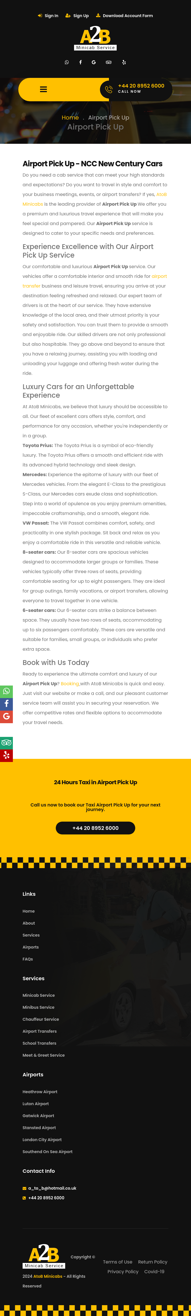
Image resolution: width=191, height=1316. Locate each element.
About (29, 923)
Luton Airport (36, 1104)
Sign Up (77, 16)
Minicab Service (39, 995)
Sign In (48, 16)
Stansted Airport (39, 1128)
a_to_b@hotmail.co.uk (52, 1188)
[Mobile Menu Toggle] (43, 89)
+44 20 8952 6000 (95, 828)
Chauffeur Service (41, 1019)
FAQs (28, 959)
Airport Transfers (40, 1031)
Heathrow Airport (40, 1092)
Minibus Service (39, 1007)
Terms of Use (117, 1262)
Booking (69, 683)
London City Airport (42, 1140)
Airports (31, 947)
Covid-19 (154, 1271)
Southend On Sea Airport (48, 1152)
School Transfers (39, 1043)
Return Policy (152, 1262)
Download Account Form (124, 16)
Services (31, 935)
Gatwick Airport (38, 1116)
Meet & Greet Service (44, 1055)
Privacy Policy (123, 1271)
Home (70, 117)
